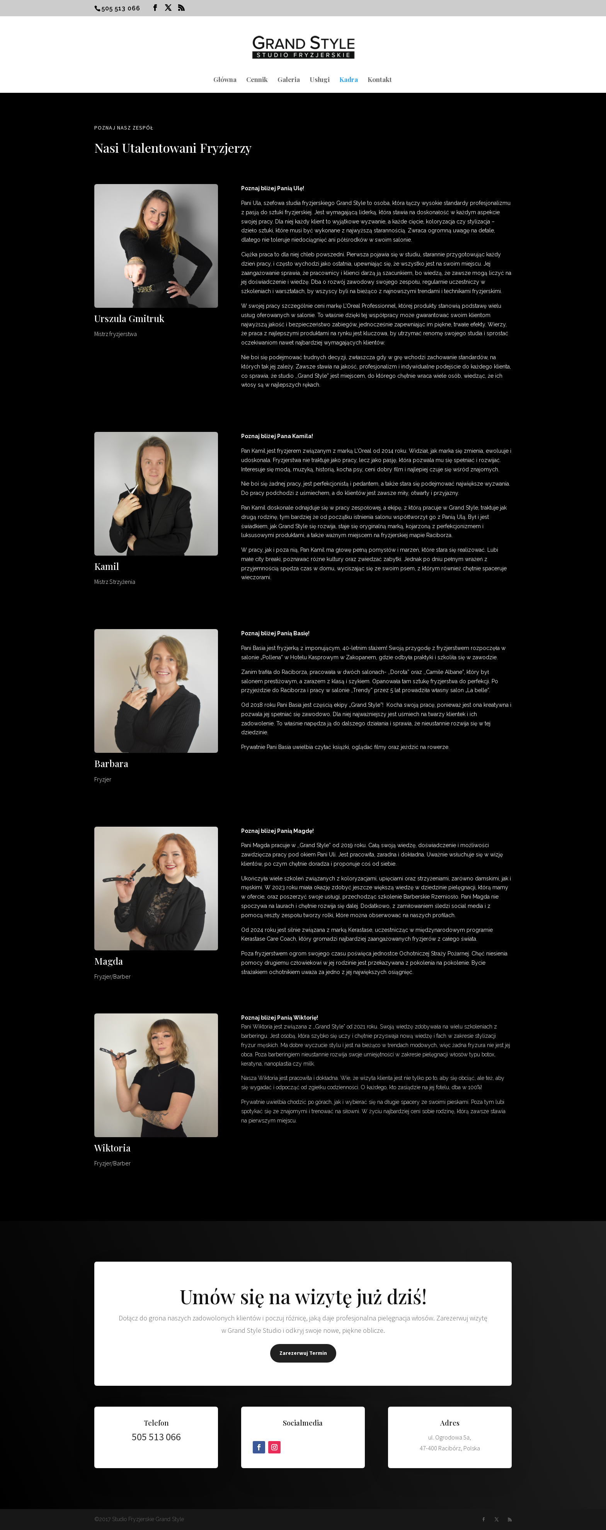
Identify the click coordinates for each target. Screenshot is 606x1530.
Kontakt (380, 80)
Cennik (257, 80)
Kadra (348, 80)
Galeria (288, 80)
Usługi (320, 80)
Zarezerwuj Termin (303, 1352)
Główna (225, 80)
